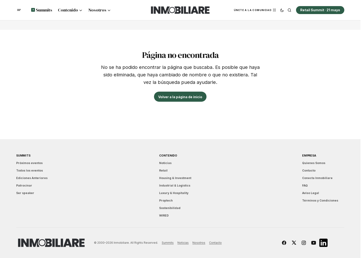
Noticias (165, 163)
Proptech (166, 200)
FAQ (305, 185)
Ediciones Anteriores (32, 178)
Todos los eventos (29, 170)
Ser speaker (25, 193)
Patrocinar (24, 185)
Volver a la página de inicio (180, 97)
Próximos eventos (29, 163)
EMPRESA (309, 155)
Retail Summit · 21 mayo (320, 10)
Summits (23, 155)
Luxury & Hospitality (173, 193)
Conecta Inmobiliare (317, 178)
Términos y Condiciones (320, 200)
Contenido (168, 155)
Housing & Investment (175, 178)
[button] (19, 10)
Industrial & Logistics (174, 185)
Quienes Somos (313, 163)
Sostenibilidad (169, 208)
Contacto (308, 170)
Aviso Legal (310, 193)
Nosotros (198, 242)
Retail (163, 170)
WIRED (164, 215)
